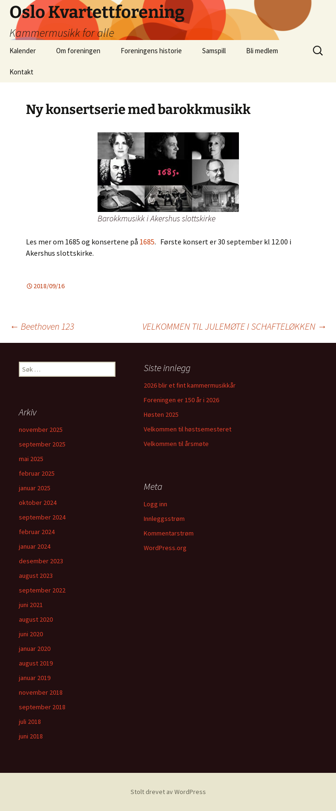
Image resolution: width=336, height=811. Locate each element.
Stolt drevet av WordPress (168, 791)
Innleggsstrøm (164, 518)
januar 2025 (34, 488)
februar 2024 (37, 531)
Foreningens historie (151, 50)
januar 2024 (34, 546)
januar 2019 (34, 677)
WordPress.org (165, 547)
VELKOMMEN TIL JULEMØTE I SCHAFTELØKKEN (234, 326)
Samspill (214, 50)
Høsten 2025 (161, 414)
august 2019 (36, 663)
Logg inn (155, 504)
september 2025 (42, 444)
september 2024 (42, 517)
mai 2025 (31, 458)
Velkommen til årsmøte (176, 443)
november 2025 (41, 429)
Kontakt (21, 71)
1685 (147, 241)
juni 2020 (31, 634)
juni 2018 (31, 736)
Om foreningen (78, 50)
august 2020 (36, 619)
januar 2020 (34, 648)
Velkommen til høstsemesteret (187, 429)
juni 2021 (31, 604)
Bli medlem (262, 50)
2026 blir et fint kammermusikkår (190, 385)
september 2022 (42, 590)
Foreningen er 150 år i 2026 (181, 400)
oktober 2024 (38, 502)
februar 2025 (37, 473)
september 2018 (42, 707)
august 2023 (36, 575)
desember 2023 (41, 561)
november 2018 (41, 692)
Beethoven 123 (41, 326)
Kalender (22, 50)
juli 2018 (30, 721)
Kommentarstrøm (169, 533)
